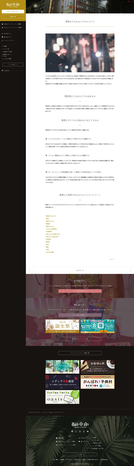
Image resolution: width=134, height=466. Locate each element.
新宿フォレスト (50, 226)
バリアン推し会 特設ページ (80, 315)
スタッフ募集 (55, 458)
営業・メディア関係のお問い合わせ (90, 458)
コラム (112, 259)
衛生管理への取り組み (98, 447)
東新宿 (48, 223)
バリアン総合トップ (13, 64)
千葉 (47, 249)
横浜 (47, 247)
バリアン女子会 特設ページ (80, 291)
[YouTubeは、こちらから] (88, 430)
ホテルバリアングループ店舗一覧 (79, 352)
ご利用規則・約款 (104, 458)
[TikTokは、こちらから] (84, 430)
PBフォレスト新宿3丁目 (53, 234)
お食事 (5, 46)
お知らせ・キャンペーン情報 (12, 24)
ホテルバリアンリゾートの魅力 (13, 27)
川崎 (47, 244)
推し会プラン (8, 37)
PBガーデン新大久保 (52, 236)
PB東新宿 (49, 231)
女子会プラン (8, 33)
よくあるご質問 (7, 58)
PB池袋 (48, 239)
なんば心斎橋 (50, 252)
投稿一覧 (81, 270)
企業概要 (62, 458)
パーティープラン (9, 40)
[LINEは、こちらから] (72, 430)
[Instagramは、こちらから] (80, 430)
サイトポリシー (69, 458)
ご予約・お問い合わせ (12, 11)
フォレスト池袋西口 (51, 229)
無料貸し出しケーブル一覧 (7, 55)
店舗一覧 (13, 16)
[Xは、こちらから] (76, 430)
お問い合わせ (77, 458)
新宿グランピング (51, 216)
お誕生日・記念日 (7, 51)
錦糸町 (48, 241)
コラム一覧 (6, 49)
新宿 (47, 218)
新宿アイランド (50, 221)
